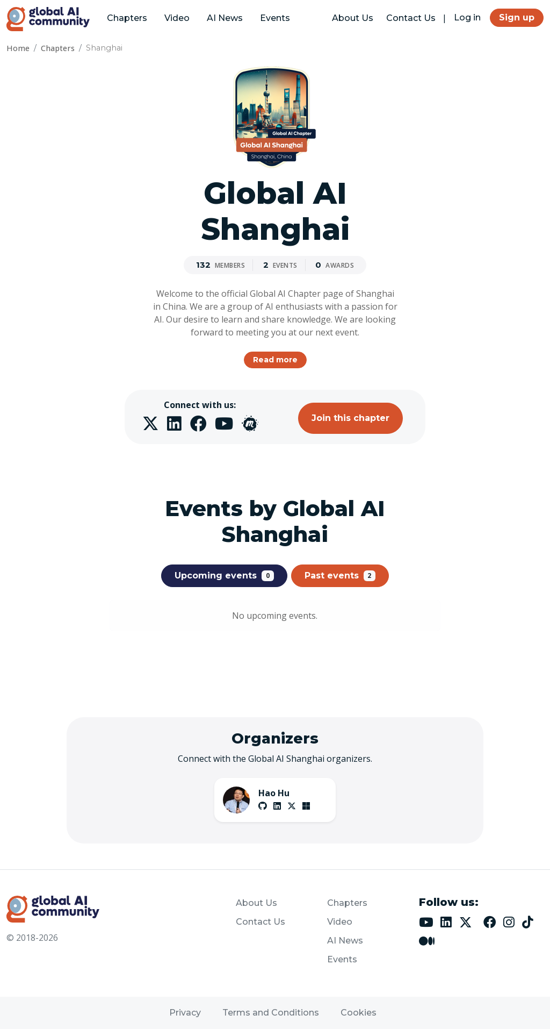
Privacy (185, 1012)
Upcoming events (224, 575)
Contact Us (411, 18)
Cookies (359, 1012)
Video (177, 18)
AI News (225, 18)
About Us (352, 18)
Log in (467, 17)
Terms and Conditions (270, 1012)
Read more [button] (275, 360)
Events (275, 18)
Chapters (127, 18)
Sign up (516, 17)
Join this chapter (350, 418)
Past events (340, 575)
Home (18, 48)
